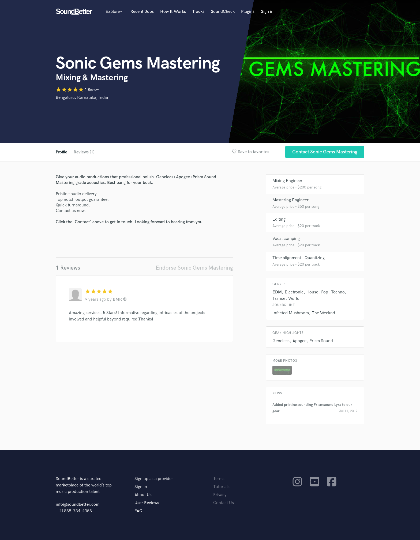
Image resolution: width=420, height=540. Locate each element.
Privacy (220, 494)
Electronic (294, 292)
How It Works (173, 11)
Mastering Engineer (290, 200)
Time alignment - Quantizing (298, 257)
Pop (324, 292)
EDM (277, 292)
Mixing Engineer (287, 180)
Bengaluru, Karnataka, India (82, 97)
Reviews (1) (84, 152)
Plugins (247, 11)
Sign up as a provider (153, 478)
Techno (338, 292)
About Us (143, 494)
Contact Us (223, 502)
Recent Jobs (142, 11)
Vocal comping (286, 238)
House (312, 292)
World (293, 298)
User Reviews (146, 502)
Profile (61, 152)
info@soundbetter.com (77, 504)
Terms (218, 478)
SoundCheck (223, 11)
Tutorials (221, 486)
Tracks (198, 11)
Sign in (267, 11)
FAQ (138, 510)
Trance (278, 298)
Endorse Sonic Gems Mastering (194, 268)
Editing (279, 219)
